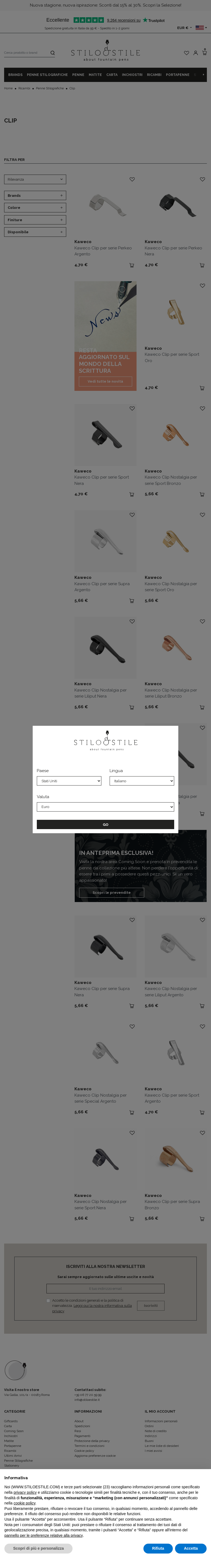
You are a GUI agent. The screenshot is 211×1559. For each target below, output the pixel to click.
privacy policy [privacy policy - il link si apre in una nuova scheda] (25, 1492)
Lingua (116, 770)
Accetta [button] (191, 1548)
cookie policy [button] (24, 1503)
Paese (43, 770)
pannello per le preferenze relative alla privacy (43, 1535)
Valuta (43, 796)
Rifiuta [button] (158, 1548)
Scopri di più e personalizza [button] (38, 1548)
